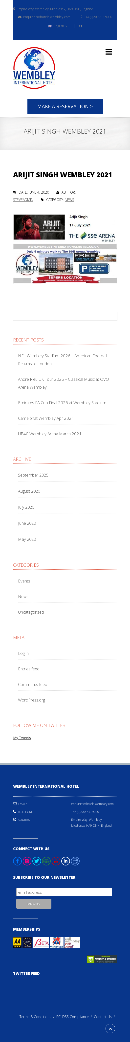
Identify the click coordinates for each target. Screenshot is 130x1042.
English (57, 26)
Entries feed (29, 669)
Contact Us (105, 1016)
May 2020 (27, 539)
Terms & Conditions (38, 1016)
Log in (23, 653)
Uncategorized (31, 612)
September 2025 (33, 475)
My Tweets (22, 737)
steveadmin (23, 199)
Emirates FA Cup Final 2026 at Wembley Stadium (62, 402)
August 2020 (29, 491)
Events (24, 581)
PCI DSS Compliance (75, 1016)
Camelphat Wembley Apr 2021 (46, 418)
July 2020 (26, 507)
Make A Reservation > (65, 106)
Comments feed (32, 684)
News (69, 199)
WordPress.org (31, 700)
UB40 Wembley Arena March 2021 (50, 434)
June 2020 (27, 523)
